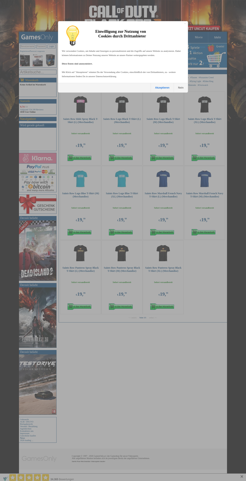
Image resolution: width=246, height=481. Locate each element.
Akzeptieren (162, 87)
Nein (181, 87)
